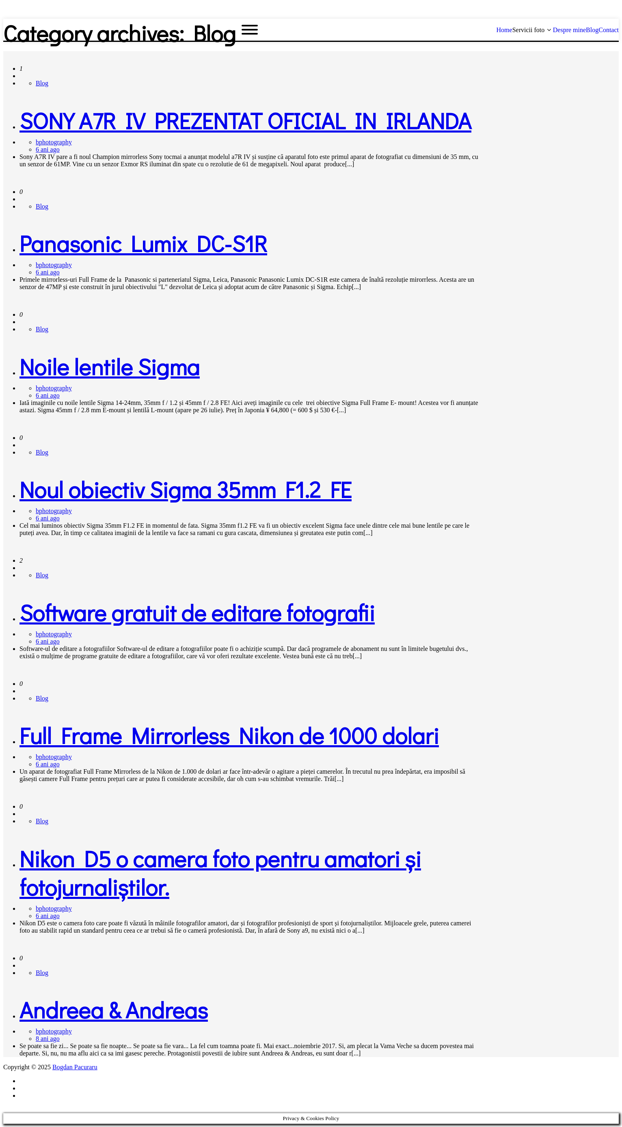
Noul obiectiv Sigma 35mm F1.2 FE (185, 489)
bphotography (54, 142)
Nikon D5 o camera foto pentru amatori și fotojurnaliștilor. (220, 872)
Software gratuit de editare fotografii (197, 612)
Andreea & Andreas (113, 1009)
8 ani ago (48, 1038)
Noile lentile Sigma (109, 366)
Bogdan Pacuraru (74, 1067)
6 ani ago (48, 149)
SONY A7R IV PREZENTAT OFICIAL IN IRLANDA (245, 120)
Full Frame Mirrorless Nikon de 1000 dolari (229, 735)
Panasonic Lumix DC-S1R (143, 243)
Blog (42, 83)
